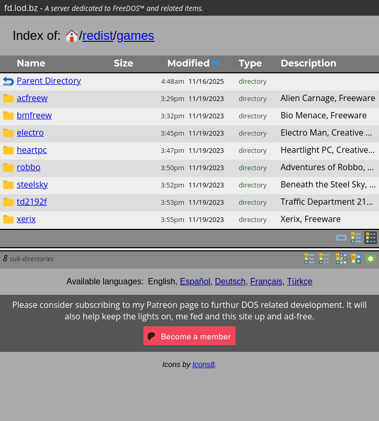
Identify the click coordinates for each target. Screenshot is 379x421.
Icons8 (204, 364)
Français (266, 281)
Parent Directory (49, 80)
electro (30, 132)
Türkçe (300, 281)
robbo (28, 167)
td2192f (32, 201)
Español (195, 281)
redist (97, 35)
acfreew (32, 98)
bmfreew (34, 115)
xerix (26, 219)
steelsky (32, 184)
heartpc (32, 150)
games (135, 35)
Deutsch (230, 281)
